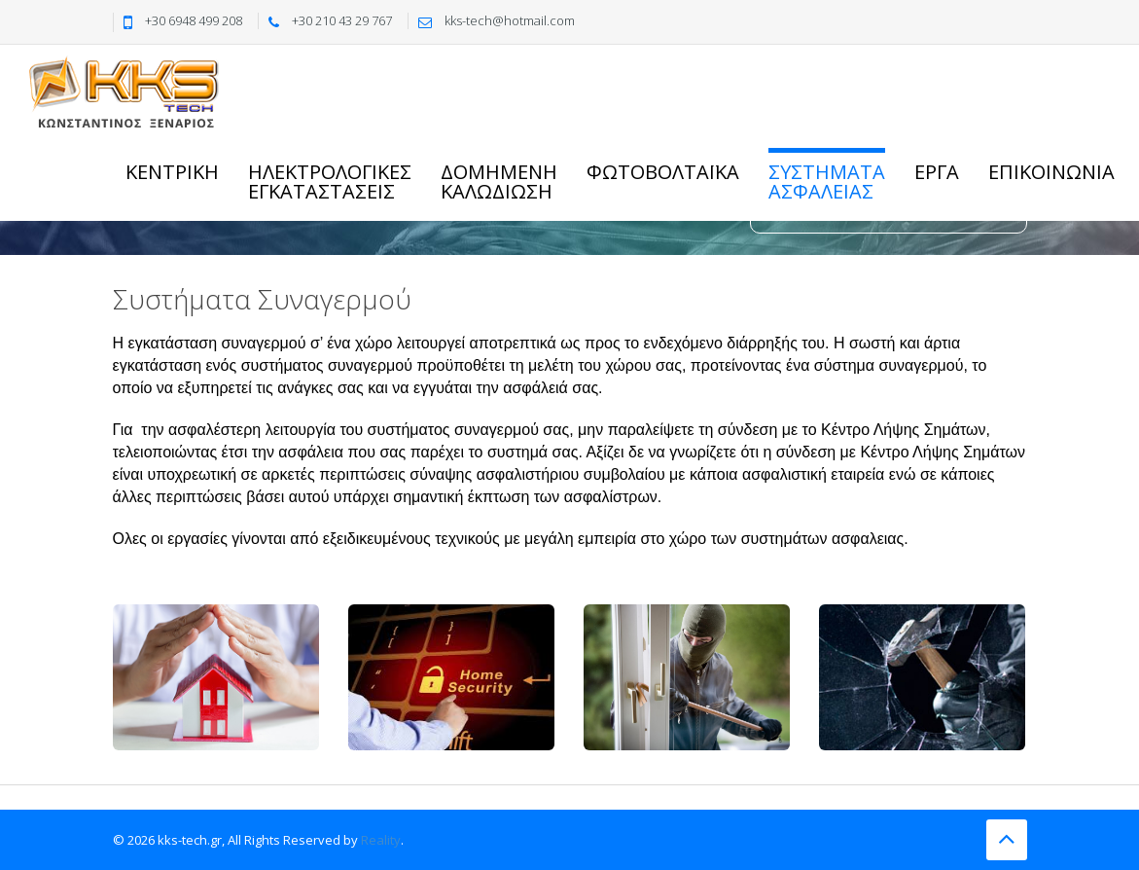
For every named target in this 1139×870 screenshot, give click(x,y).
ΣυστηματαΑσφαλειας (826, 181)
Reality (381, 840)
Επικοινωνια (1051, 172)
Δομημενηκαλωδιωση (499, 181)
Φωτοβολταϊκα (663, 172)
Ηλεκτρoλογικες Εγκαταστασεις (329, 181)
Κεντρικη (172, 172)
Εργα (936, 172)
